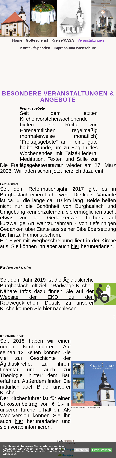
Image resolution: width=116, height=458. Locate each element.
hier (75, 246)
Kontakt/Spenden (35, 48)
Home (17, 40)
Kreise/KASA (63, 40)
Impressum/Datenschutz (75, 48)
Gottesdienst (37, 40)
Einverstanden (101, 450)
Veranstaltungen (91, 40)
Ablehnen (81, 450)
